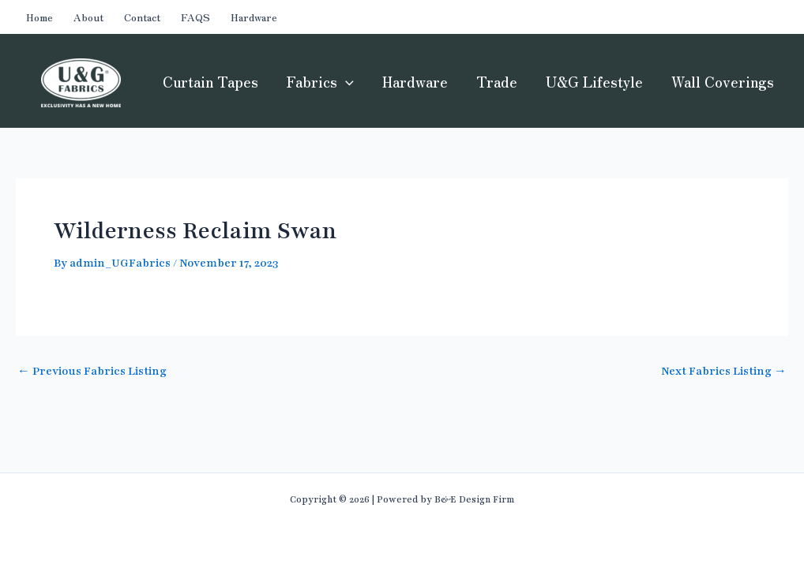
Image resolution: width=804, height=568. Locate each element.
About (88, 16)
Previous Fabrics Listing (92, 371)
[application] (345, 81)
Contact (142, 16)
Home (39, 16)
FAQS (195, 16)
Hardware (254, 16)
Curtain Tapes (210, 81)
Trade (496, 81)
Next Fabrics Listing (724, 371)
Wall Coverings (722, 81)
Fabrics (320, 81)
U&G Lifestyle (594, 81)
